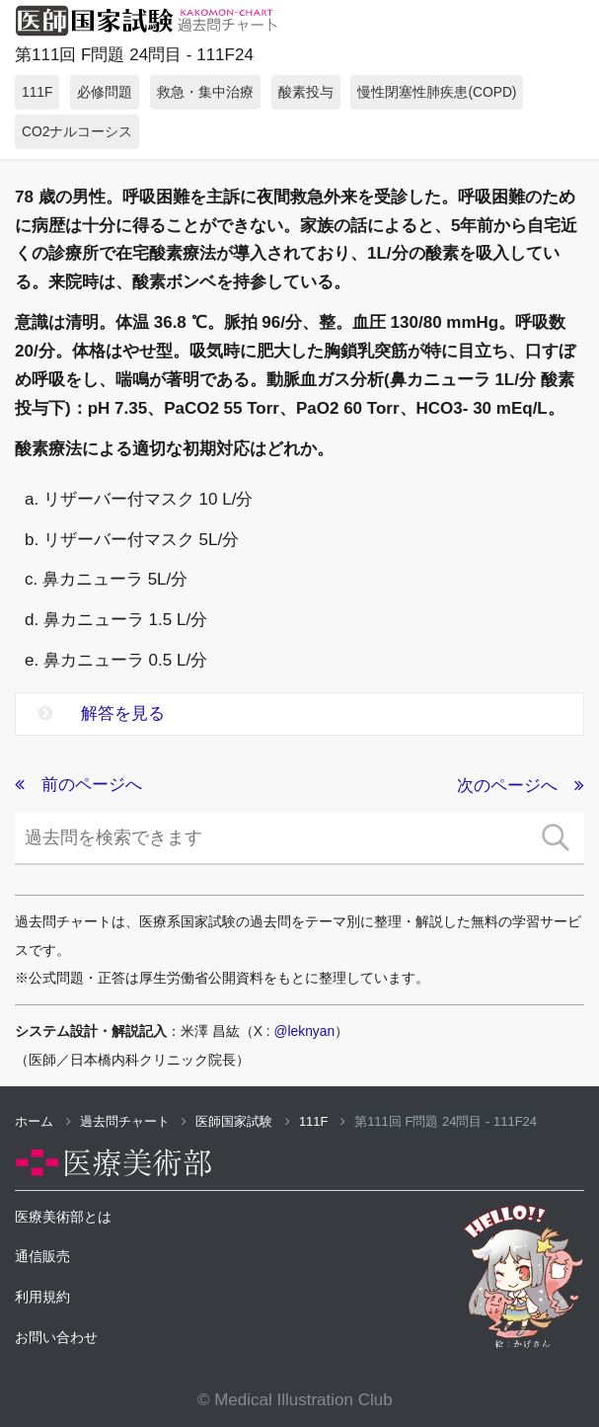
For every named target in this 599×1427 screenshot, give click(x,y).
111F (322, 1121)
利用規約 (42, 1297)
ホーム (43, 1121)
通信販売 (42, 1256)
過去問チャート (133, 1121)
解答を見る (101, 713)
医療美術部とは (63, 1217)
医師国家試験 (242, 1121)
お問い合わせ (56, 1337)
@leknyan (305, 1031)
